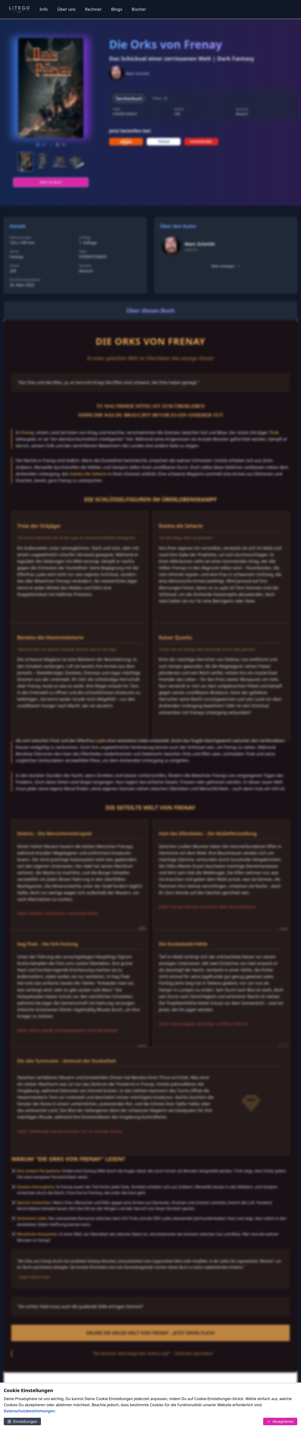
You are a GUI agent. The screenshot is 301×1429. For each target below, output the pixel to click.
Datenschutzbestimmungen (29, 1410)
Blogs (117, 9)
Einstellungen (22, 1421)
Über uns (66, 9)
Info (44, 9)
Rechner (93, 9)
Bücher (139, 9)
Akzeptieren (280, 1421)
